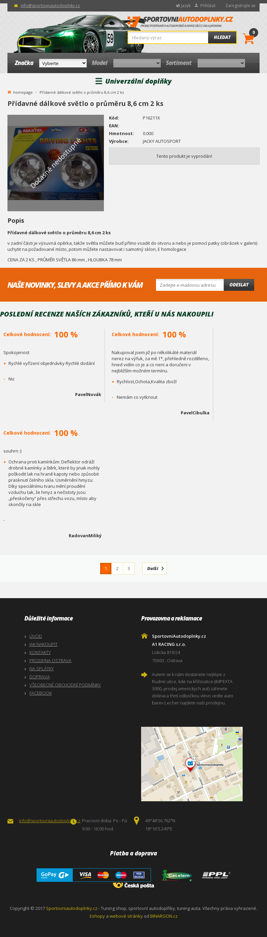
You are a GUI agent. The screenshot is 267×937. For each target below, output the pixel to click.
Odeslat (238, 285)
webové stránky (126, 916)
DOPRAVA (39, 677)
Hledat (222, 37)
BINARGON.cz (164, 916)
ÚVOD (35, 636)
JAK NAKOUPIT (43, 644)
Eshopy (97, 916)
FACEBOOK (40, 693)
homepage (23, 92)
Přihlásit (208, 5)
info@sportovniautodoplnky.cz (50, 5)
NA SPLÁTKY (41, 669)
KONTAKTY (40, 652)
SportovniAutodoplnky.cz (180, 24)
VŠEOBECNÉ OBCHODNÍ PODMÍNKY (65, 685)
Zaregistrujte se (240, 5)
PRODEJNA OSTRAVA (50, 660)
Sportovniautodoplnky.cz (71, 908)
